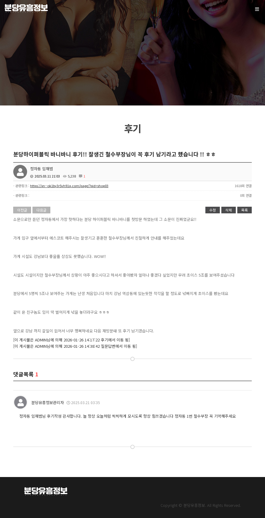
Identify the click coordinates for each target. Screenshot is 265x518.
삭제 (228, 209)
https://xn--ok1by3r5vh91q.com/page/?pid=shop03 (69, 185)
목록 (244, 209)
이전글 (22, 209)
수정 (212, 209)
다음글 (41, 209)
